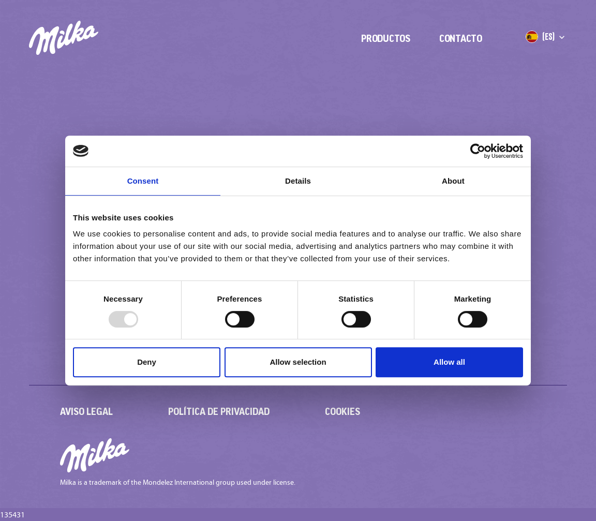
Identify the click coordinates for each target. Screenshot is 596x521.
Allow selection (298, 362)
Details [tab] (298, 180)
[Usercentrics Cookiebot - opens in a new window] (478, 151)
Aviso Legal (86, 411)
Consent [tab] (143, 180)
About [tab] (453, 180)
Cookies (342, 411)
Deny (146, 362)
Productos (385, 38)
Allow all (449, 362)
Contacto (460, 38)
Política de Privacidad (219, 411)
